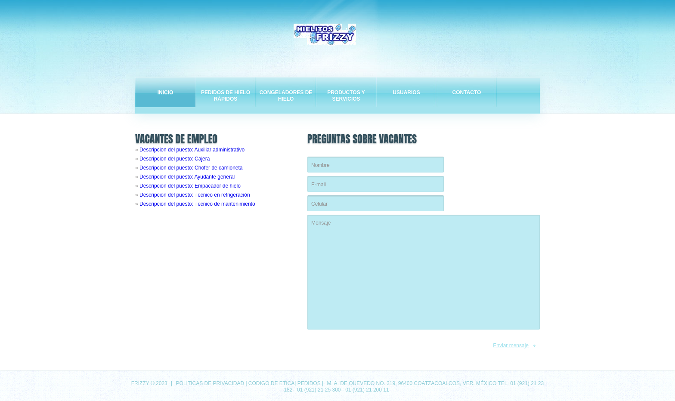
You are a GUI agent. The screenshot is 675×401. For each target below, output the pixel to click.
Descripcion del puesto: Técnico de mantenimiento (197, 204)
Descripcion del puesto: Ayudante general (187, 177)
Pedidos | (311, 383)
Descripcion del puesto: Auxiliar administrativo (192, 150)
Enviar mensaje (511, 345)
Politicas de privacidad (210, 383)
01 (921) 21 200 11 (367, 390)
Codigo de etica (271, 383)
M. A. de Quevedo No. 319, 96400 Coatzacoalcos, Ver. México (411, 383)
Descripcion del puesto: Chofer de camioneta (190, 168)
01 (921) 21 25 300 (319, 390)
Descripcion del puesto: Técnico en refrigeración (194, 195)
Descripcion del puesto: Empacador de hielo (190, 186)
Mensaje (423, 272)
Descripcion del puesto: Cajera (174, 159)
